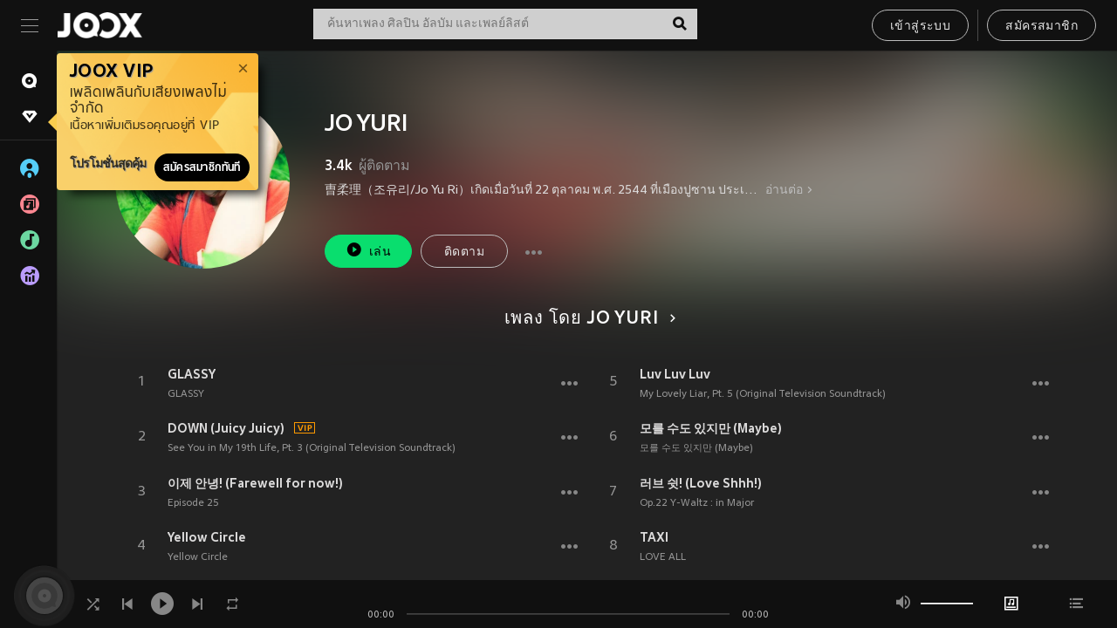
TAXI (654, 537)
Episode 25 (193, 503)
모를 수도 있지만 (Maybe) (711, 428)
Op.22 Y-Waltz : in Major (697, 503)
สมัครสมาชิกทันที (202, 167)
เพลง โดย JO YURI (587, 319)
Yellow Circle (207, 537)
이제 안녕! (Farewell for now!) (255, 483)
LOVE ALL (663, 557)
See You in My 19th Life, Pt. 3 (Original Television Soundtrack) (312, 448)
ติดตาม (464, 252)
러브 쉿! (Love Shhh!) (701, 483)
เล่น (368, 250)
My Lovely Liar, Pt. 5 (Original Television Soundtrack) (763, 394)
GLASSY (192, 374)
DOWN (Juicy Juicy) (226, 428)
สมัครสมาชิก (1041, 26)
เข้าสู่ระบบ (920, 26)
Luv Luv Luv (675, 374)
